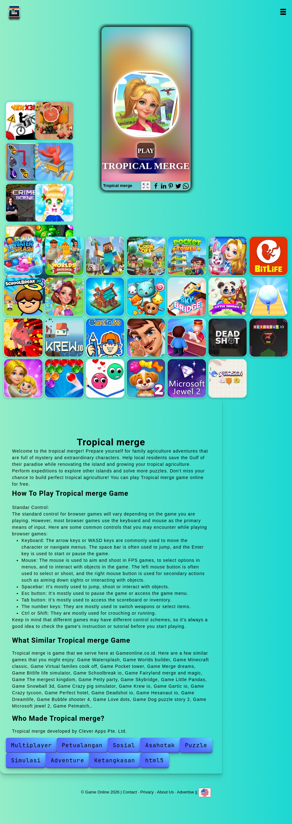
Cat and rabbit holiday (54, 203)
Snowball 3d (268, 297)
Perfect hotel (187, 338)
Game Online (34, 12)
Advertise (185, 792)
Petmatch (228, 378)
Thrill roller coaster (54, 162)
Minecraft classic (105, 256)
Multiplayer (31, 745)
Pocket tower (187, 256)
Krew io (64, 338)
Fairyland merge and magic (64, 297)
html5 (154, 760)
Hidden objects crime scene (25, 203)
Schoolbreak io (23, 297)
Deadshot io (228, 338)
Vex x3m (25, 121)
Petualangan (82, 745)
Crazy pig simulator (23, 338)
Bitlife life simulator (268, 256)
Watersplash (23, 256)
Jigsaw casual (54, 121)
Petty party (146, 297)
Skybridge (187, 297)
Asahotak (160, 745)
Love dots (105, 378)
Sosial (124, 745)
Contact (130, 792)
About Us (165, 792)
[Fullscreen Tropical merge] (146, 185)
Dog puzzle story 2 (146, 378)
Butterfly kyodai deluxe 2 (25, 162)
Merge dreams (228, 256)
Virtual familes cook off (146, 256)
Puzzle (196, 745)
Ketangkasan (114, 760)
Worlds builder (64, 256)
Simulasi (26, 760)
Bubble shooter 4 (64, 378)
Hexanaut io (268, 338)
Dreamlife (23, 378)
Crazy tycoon (146, 338)
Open (283, 12)
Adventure (67, 760)
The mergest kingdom (105, 297)
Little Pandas (228, 297)
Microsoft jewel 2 (187, 378)
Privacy (147, 792)
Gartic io (105, 338)
